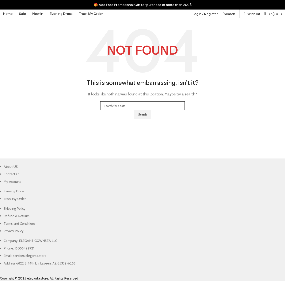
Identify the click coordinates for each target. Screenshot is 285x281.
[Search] (228, 14)
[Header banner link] (142, 5)
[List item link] (139, 174)
